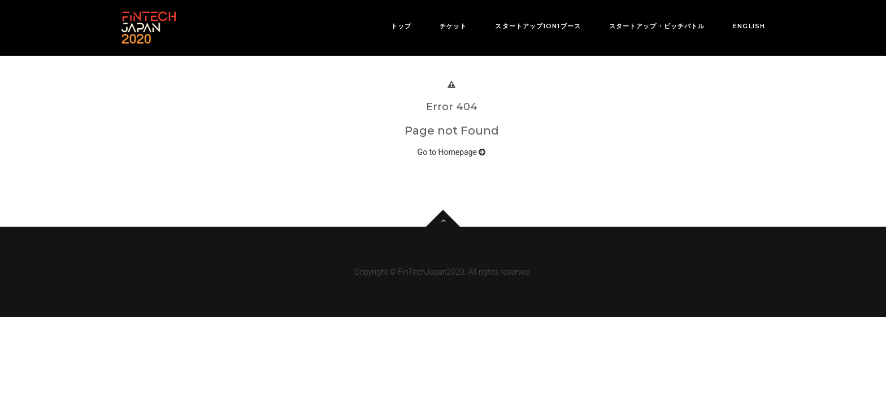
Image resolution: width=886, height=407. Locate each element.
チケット (453, 26)
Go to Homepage (452, 152)
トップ (401, 26)
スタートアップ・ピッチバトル (657, 26)
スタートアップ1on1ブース (537, 26)
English (749, 26)
